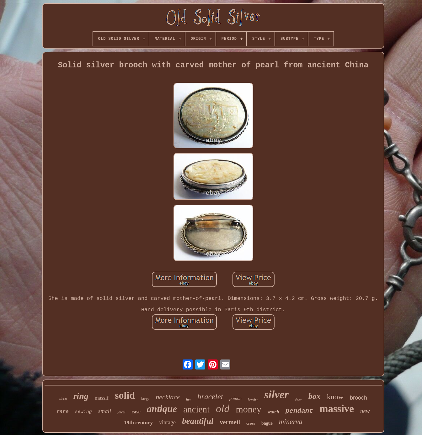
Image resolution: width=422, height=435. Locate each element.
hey (188, 399)
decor (298, 399)
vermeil (230, 422)
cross (250, 423)
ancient (196, 409)
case (135, 411)
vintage (167, 422)
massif (102, 398)
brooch (358, 398)
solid (125, 395)
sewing (83, 412)
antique (162, 408)
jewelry (253, 399)
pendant (299, 411)
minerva (290, 422)
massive (336, 408)
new (365, 411)
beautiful (198, 421)
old (222, 408)
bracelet (210, 396)
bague (267, 423)
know (335, 397)
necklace (168, 397)
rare (62, 412)
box (314, 396)
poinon (235, 398)
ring (80, 396)
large (145, 398)
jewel (121, 412)
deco (63, 398)
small (104, 411)
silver (276, 395)
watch (273, 411)
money (248, 409)
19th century (138, 423)
